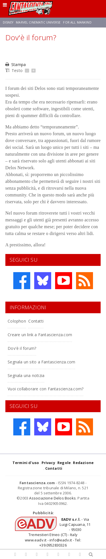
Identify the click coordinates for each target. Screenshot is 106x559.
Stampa (15, 64)
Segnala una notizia (26, 375)
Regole (64, 462)
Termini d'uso (25, 462)
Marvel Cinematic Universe (38, 22)
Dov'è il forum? (22, 348)
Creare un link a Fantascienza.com (40, 334)
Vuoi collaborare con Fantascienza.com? (45, 388)
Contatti (36, 321)
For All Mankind (77, 22)
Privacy (48, 462)
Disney (8, 22)
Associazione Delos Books (52, 498)
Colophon (17, 321)
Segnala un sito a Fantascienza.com (41, 362)
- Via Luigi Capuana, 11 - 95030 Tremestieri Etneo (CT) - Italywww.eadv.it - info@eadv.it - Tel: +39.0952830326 (57, 532)
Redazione (83, 462)
